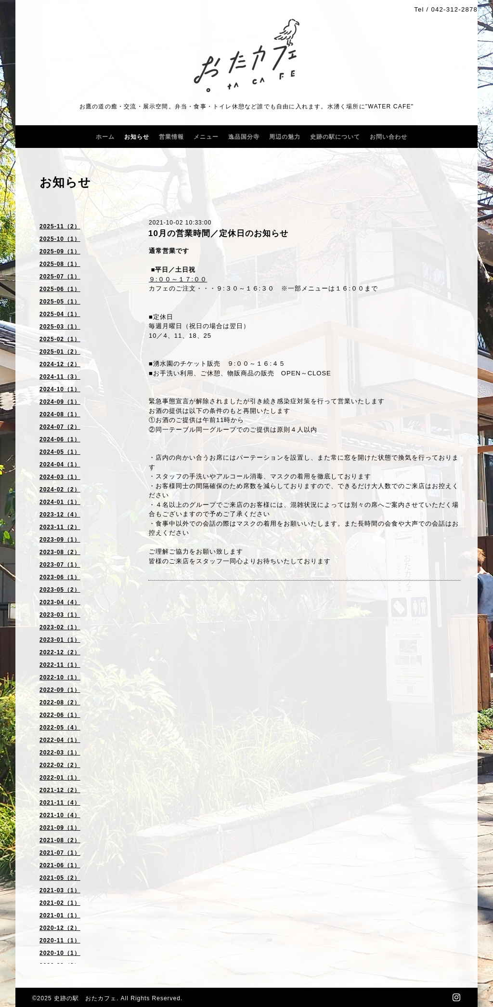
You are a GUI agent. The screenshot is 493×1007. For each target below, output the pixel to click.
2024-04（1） (59, 464)
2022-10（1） (59, 677)
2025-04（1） (59, 314)
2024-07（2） (59, 427)
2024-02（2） (59, 489)
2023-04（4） (59, 602)
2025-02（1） (59, 339)
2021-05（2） (59, 877)
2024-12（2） (59, 364)
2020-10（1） (59, 953)
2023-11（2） (59, 527)
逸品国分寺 (243, 136)
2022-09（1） (59, 690)
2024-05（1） (59, 452)
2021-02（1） (59, 903)
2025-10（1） (59, 239)
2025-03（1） (59, 326)
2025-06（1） (59, 289)
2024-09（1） (59, 401)
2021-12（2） (59, 790)
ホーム (105, 136)
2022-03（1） (59, 752)
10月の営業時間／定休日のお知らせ (218, 233)
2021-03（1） (59, 890)
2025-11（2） (59, 226)
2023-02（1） (59, 627)
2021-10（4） (59, 815)
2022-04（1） (59, 740)
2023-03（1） (59, 614)
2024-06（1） (59, 439)
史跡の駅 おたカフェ (85, 998)
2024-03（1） (59, 477)
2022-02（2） (59, 765)
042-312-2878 (454, 9)
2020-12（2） (59, 928)
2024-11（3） (59, 376)
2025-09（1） (59, 251)
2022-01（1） (59, 777)
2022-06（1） (59, 715)
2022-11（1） (59, 665)
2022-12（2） (59, 652)
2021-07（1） (59, 852)
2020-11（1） (59, 940)
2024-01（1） (59, 502)
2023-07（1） (59, 564)
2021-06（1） (59, 865)
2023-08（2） (59, 552)
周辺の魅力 (284, 136)
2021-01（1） (59, 915)
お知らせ (136, 136)
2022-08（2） (59, 702)
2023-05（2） (59, 589)
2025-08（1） (59, 264)
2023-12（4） (59, 514)
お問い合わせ (388, 136)
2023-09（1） (59, 539)
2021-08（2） (59, 840)
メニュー (206, 136)
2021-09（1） (59, 827)
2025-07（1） (59, 276)
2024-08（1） (59, 414)
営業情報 (171, 136)
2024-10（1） (59, 389)
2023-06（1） (59, 577)
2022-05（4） (59, 727)
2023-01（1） (59, 639)
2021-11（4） (59, 802)
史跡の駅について (335, 136)
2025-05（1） (59, 301)
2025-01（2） (59, 351)
